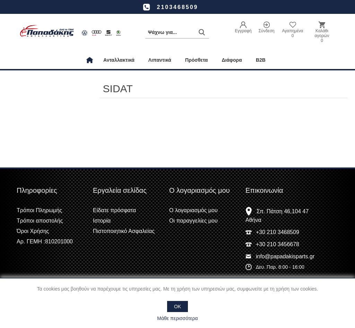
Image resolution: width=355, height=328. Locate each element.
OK (177, 306)
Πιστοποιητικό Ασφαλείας (124, 231)
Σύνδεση (267, 30)
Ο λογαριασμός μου (193, 210)
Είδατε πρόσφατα (114, 210)
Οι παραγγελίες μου (193, 221)
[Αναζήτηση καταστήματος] (177, 32)
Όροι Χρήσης (33, 231)
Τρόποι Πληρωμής (39, 210)
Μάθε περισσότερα (177, 318)
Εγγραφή (243, 30)
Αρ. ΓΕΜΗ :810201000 (45, 241)
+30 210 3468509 (277, 232)
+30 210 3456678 (277, 244)
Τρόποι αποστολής (40, 221)
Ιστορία (102, 221)
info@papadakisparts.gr (285, 256)
